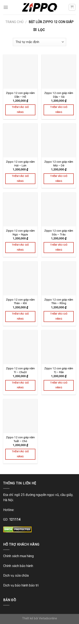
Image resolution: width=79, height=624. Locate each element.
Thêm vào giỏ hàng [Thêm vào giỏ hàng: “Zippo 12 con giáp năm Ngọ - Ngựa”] (20, 247)
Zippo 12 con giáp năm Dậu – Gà (58, 94)
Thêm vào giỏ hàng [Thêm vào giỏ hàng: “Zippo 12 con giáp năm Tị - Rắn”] (58, 385)
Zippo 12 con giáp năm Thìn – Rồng (58, 301)
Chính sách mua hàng (18, 556)
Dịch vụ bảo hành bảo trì (21, 585)
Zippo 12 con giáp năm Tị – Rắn (58, 370)
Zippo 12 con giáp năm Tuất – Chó (20, 439)
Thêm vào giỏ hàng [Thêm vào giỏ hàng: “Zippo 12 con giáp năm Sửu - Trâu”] (58, 247)
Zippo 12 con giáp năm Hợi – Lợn (20, 163)
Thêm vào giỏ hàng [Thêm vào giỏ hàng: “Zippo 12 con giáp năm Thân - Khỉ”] (20, 316)
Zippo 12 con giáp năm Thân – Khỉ (20, 301)
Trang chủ (14, 22)
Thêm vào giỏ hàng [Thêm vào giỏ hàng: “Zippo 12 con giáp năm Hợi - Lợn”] (20, 179)
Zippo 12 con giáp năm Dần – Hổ (20, 94)
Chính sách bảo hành (18, 566)
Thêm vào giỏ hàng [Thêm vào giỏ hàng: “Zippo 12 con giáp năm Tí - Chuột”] (20, 385)
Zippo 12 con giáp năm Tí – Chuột (20, 370)
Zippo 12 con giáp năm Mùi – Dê (58, 163)
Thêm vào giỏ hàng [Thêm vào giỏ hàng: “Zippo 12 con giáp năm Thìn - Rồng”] (58, 316)
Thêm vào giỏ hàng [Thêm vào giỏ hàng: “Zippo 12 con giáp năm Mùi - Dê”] (58, 179)
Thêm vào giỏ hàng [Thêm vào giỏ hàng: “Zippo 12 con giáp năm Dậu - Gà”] (58, 110)
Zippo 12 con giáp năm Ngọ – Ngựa (20, 232)
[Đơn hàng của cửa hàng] (39, 42)
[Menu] (5, 7)
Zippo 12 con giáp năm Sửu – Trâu (58, 232)
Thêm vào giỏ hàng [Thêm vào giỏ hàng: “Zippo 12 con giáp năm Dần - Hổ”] (20, 110)
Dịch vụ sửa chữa (16, 575)
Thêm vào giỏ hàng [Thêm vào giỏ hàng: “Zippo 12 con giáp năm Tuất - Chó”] (20, 454)
